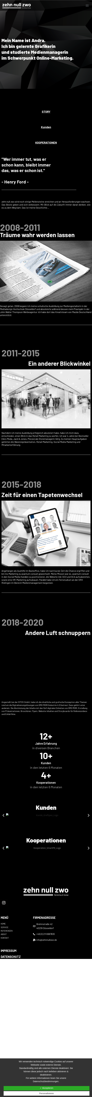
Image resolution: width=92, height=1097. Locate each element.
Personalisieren (46, 1093)
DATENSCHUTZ (11, 956)
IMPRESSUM (8, 950)
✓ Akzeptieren (46, 1088)
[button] (87, 5)
